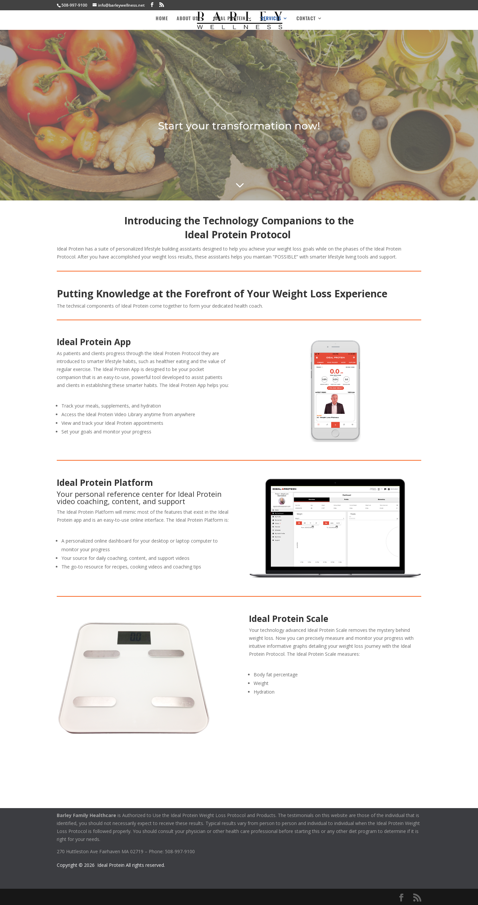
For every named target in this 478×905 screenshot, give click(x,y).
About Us (187, 19)
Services (271, 19)
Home (162, 19)
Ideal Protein (229, 19)
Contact (306, 19)
